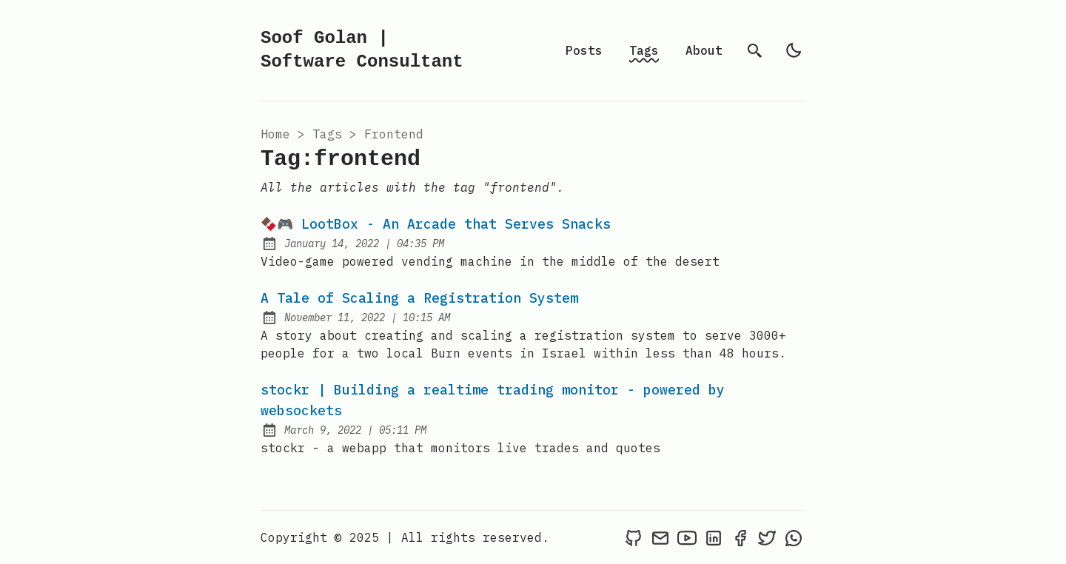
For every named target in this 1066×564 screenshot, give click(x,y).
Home (275, 134)
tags (327, 134)
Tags (644, 50)
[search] (755, 50)
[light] (793, 50)
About (704, 50)
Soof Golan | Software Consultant (362, 50)
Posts (584, 50)
